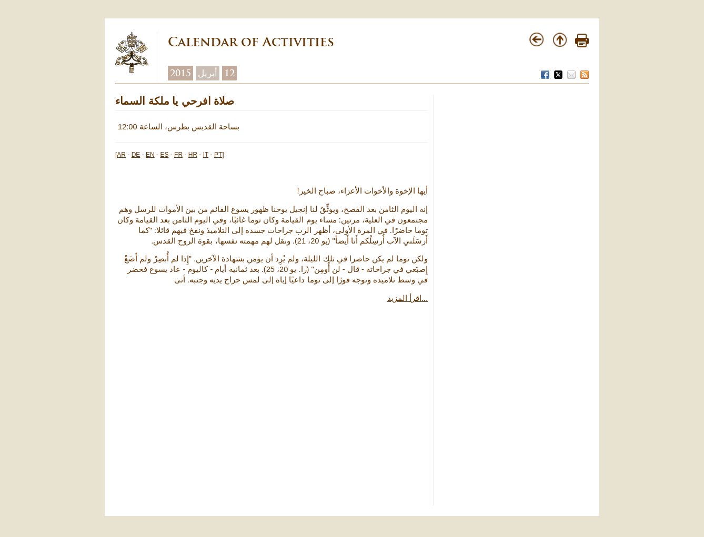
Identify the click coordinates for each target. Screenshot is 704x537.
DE (136, 154)
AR (121, 154)
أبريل (207, 73)
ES (164, 154)
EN (150, 154)
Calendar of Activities (251, 42)
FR (178, 154)
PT (218, 154)
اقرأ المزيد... (407, 298)
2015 (180, 73)
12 (229, 73)
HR (192, 154)
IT (205, 154)
